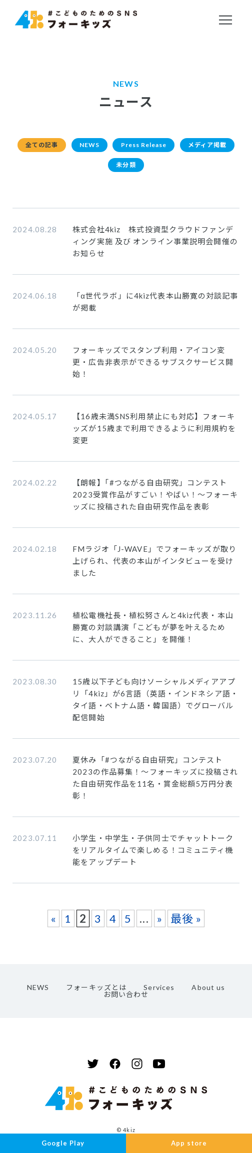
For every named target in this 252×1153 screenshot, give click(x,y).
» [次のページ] (159, 923)
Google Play (63, 1143)
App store (189, 1143)
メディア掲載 (103, 168)
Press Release (180, 146)
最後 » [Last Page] (186, 923)
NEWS (117, 146)
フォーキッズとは (96, 992)
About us (208, 992)
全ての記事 (64, 146)
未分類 (159, 168)
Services (159, 992)
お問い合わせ (126, 999)
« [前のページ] (53, 923)
